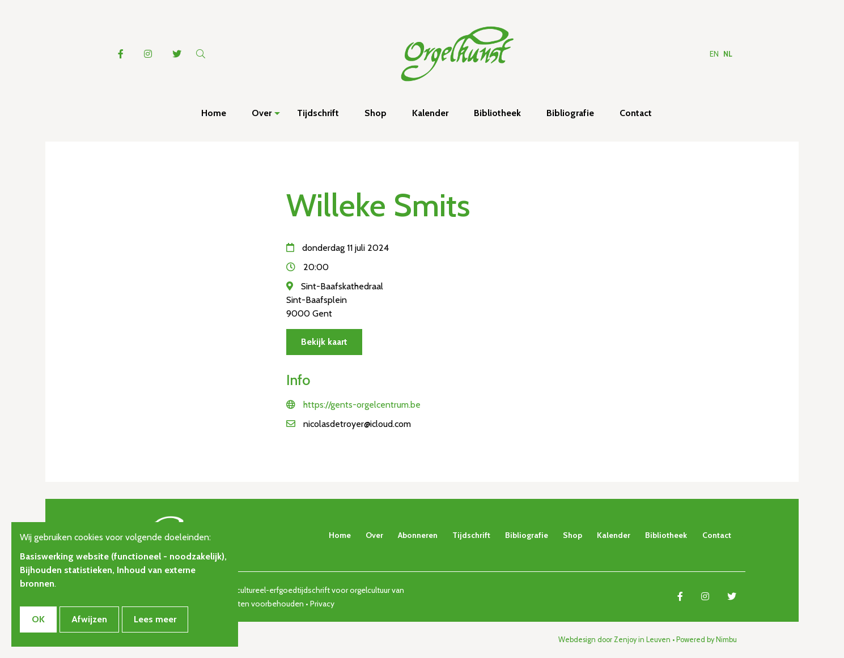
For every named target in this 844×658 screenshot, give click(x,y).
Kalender (613, 535)
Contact (716, 535)
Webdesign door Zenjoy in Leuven (614, 639)
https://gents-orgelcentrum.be (362, 404)
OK (38, 619)
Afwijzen (89, 619)
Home (340, 535)
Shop (572, 535)
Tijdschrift (471, 535)
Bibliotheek (666, 535)
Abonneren (418, 535)
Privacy (322, 604)
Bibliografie (526, 535)
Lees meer (155, 619)
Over (374, 535)
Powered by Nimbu (706, 639)
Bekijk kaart (324, 341)
